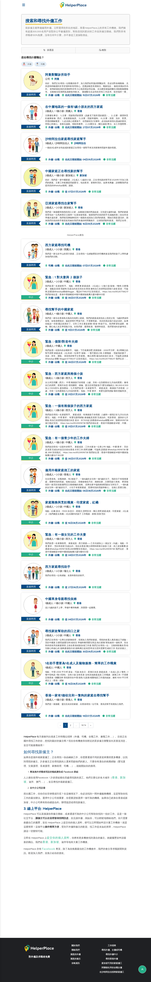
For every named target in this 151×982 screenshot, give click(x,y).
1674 (83, 748)
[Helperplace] (22, 3)
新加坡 (55, 865)
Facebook (48, 871)
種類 (102, 50)
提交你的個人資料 (58, 860)
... (76, 748)
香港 (115, 800)
